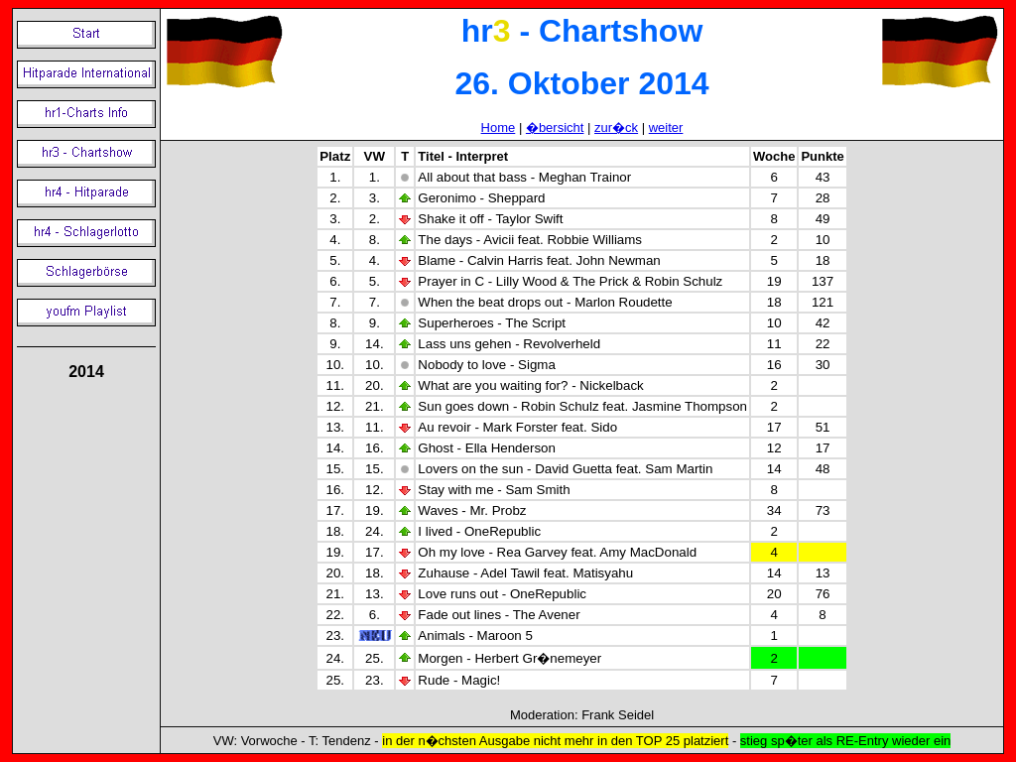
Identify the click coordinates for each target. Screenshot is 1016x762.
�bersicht (555, 127)
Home (498, 127)
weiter (666, 127)
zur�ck (616, 127)
